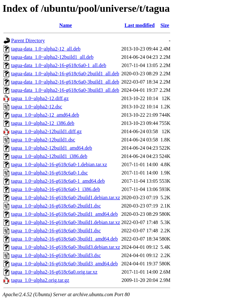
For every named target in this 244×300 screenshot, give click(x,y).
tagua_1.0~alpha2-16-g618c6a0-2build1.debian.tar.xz (65, 197)
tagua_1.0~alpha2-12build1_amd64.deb (51, 148)
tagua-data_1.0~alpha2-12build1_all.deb (52, 57)
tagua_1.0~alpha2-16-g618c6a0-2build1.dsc (56, 205)
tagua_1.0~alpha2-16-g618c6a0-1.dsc (49, 172)
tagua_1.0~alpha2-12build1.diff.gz (46, 131)
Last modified (140, 25)
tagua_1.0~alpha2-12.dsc (36, 106)
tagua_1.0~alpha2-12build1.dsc (43, 139)
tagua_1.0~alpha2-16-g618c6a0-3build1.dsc (56, 230)
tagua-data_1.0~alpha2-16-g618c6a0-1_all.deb (58, 65)
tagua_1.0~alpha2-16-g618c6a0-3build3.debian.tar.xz (65, 247)
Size (164, 25)
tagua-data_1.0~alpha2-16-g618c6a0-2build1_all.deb (65, 73)
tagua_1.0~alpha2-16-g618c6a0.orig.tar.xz (54, 272)
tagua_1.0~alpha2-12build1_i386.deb (49, 156)
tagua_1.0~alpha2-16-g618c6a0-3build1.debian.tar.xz (65, 222)
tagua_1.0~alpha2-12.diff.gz (40, 98)
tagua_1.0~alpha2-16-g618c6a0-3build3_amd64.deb (64, 263)
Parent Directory (28, 40)
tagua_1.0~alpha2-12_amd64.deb (45, 115)
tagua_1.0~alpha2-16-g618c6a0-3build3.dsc (56, 255)
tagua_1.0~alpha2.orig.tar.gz (40, 280)
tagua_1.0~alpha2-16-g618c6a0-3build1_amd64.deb (64, 239)
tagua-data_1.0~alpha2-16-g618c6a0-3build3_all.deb (65, 90)
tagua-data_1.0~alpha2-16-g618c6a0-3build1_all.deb (65, 82)
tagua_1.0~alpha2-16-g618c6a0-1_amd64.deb (58, 181)
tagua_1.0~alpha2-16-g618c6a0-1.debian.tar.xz (59, 164)
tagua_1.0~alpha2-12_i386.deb (42, 123)
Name (65, 25)
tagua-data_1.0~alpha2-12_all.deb (45, 48)
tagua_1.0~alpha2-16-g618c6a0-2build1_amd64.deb (64, 214)
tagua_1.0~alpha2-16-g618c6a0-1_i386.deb (55, 189)
